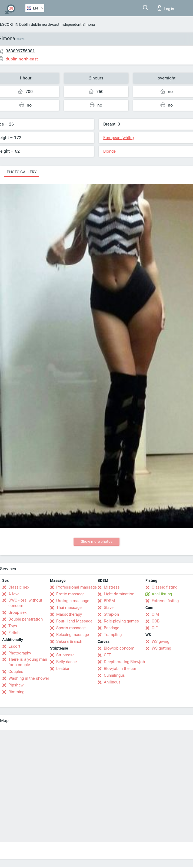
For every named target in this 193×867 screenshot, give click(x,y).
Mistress (112, 587)
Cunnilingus (114, 675)
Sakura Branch (69, 641)
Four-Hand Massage (74, 621)
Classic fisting (164, 587)
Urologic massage (72, 600)
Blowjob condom (119, 648)
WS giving (160, 641)
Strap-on (111, 614)
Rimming (16, 691)
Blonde (109, 151)
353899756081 (20, 50)
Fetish (13, 632)
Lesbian (63, 668)
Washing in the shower (28, 678)
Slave (109, 607)
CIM (155, 614)
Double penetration (25, 619)
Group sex (17, 612)
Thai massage (69, 607)
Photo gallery (21, 172)
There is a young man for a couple (27, 662)
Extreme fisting (165, 600)
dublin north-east (45, 24)
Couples (15, 671)
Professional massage (76, 587)
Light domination (119, 594)
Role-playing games (121, 621)
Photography (19, 653)
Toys (12, 626)
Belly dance (66, 661)
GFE (107, 655)
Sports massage (71, 627)
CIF (155, 627)
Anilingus (112, 682)
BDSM (109, 600)
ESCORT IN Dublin (15, 24)
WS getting (161, 648)
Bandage (111, 627)
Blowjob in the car (120, 668)
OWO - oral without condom (25, 603)
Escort (14, 646)
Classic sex (18, 587)
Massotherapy (69, 614)
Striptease (65, 655)
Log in (166, 8)
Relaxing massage (72, 634)
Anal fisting (162, 594)
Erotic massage (70, 594)
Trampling (113, 634)
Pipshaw (16, 685)
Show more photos (96, 541)
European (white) (118, 137)
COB (155, 621)
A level (14, 594)
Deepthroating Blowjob (124, 661)
